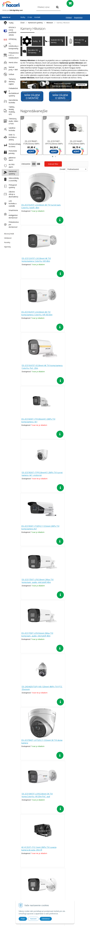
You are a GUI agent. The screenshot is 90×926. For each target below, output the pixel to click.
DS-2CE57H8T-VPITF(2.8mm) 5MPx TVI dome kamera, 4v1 (54, 145)
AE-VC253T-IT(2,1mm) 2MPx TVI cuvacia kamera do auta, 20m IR (36, 527)
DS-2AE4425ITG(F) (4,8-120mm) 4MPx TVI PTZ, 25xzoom (69, 420)
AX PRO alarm (9, 165)
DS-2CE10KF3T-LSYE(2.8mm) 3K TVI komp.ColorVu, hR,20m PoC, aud (70, 476)
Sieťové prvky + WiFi (10, 68)
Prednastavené (73, 169)
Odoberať (79, 853)
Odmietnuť (46, 919)
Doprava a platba (66, 882)
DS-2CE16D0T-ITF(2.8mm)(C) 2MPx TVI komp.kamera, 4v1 (37, 313)
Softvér (8, 74)
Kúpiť (31, 151)
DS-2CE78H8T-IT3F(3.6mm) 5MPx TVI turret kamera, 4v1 (31, 145)
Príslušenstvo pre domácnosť (11, 224)
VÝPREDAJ (9, 39)
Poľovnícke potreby (10, 152)
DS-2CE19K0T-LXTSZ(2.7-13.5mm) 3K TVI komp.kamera (36, 581)
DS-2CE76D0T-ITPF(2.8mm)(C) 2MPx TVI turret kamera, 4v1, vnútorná (69, 315)
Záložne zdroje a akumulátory (10, 194)
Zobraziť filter (53, 164)
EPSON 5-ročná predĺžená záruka (9, 31)
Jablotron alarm (9, 159)
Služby (8, 22)
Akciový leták (9, 234)
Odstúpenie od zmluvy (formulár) (67, 892)
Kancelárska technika (10, 101)
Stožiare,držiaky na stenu (11, 145)
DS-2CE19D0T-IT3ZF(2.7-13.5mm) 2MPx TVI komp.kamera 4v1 (36, 367)
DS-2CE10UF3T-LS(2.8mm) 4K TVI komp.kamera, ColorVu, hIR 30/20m (36, 261)
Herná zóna (10, 62)
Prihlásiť (69, 17)
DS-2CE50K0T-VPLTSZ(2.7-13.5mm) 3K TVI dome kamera (37, 635)
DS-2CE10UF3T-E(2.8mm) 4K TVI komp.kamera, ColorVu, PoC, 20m (70, 260)
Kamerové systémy (10, 172)
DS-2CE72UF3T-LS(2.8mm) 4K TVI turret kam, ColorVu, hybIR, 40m (36, 206)
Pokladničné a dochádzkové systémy (11, 92)
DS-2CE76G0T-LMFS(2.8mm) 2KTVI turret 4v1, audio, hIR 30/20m (71, 635)
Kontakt (37, 17)
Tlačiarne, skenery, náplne (9, 81)
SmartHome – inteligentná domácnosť (10, 214)
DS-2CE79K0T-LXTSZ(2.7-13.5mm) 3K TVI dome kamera (36, 474)
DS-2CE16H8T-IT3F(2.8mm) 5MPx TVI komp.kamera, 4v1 (76, 145)
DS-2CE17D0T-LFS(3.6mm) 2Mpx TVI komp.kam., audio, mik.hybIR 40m (36, 422)
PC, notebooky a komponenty (10, 46)
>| (65, 719)
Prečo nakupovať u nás (66, 873)
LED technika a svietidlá (9, 203)
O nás (30, 17)
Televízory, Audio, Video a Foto (10, 121)
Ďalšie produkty (54, 711)
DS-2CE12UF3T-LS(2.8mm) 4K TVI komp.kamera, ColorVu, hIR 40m (70, 206)
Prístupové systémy (10, 186)
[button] (52, 156)
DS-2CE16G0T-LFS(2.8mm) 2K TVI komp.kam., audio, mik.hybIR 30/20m (70, 529)
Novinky (7, 242)
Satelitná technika (9, 129)
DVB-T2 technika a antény (9, 137)
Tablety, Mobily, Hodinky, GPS (9, 110)
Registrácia (78, 17)
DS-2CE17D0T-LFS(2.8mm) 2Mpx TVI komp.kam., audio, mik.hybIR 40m (70, 369)
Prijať (23, 919)
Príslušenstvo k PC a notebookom (11, 55)
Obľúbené (7, 238)
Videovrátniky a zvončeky (11, 179)
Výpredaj (7, 247)
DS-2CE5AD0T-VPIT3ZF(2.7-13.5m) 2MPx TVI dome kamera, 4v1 (37, 688)
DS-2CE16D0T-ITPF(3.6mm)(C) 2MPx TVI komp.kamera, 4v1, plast (71, 688)
